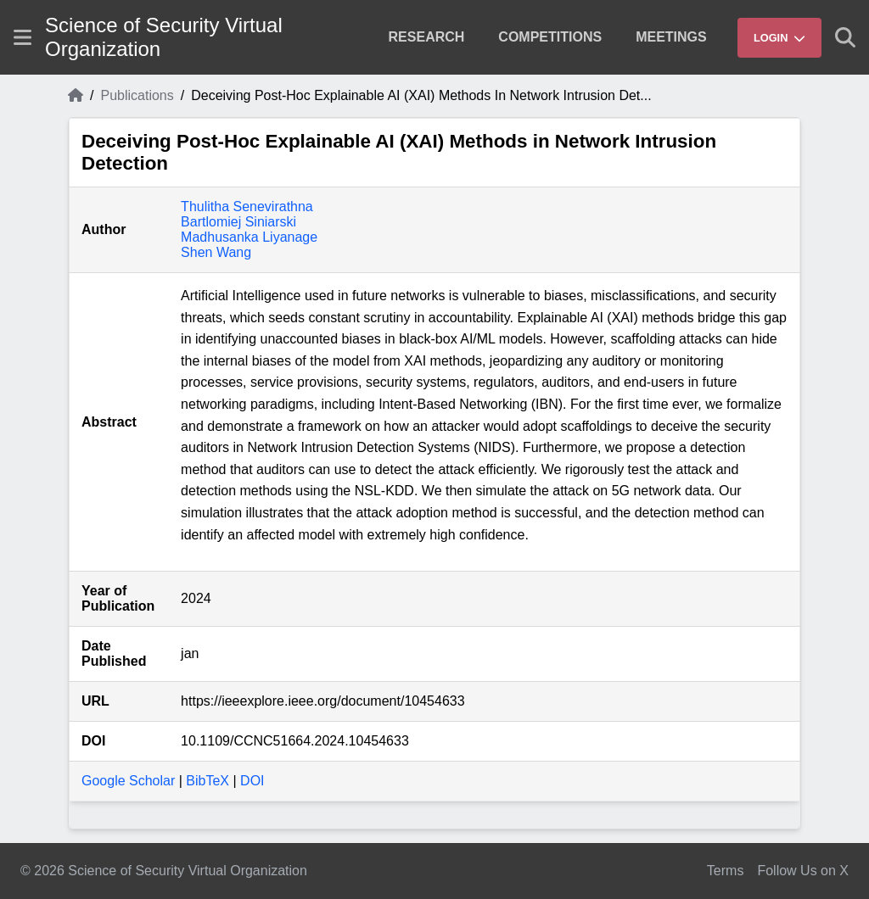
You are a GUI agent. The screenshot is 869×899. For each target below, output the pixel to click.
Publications (136, 95)
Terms (725, 870)
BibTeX (207, 780)
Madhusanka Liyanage (249, 237)
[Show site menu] (22, 37)
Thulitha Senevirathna (247, 206)
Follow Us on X (803, 870)
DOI (252, 780)
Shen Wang (216, 252)
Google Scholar (128, 780)
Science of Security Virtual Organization (164, 37)
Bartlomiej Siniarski (238, 222)
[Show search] (845, 37)
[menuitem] (427, 37)
